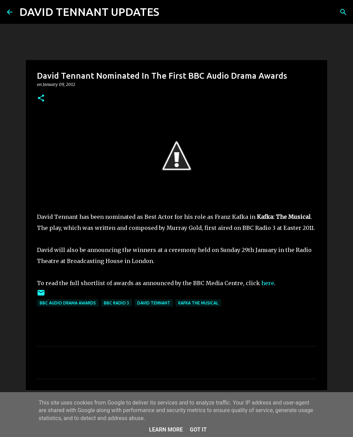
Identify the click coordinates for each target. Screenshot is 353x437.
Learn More (166, 429)
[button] (41, 98)
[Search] (169, 12)
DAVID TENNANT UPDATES (89, 12)
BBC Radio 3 (116, 303)
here (267, 283)
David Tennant (153, 303)
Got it (198, 429)
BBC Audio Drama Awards (68, 303)
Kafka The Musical (198, 303)
